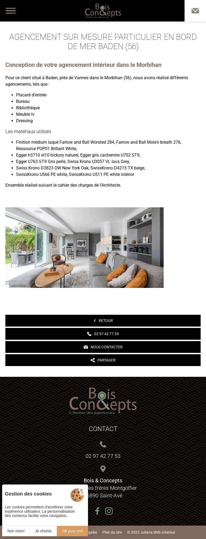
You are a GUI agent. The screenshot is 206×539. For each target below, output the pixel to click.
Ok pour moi (72, 531)
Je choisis (43, 531)
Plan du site (112, 532)
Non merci (15, 531)
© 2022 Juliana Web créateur (151, 532)
